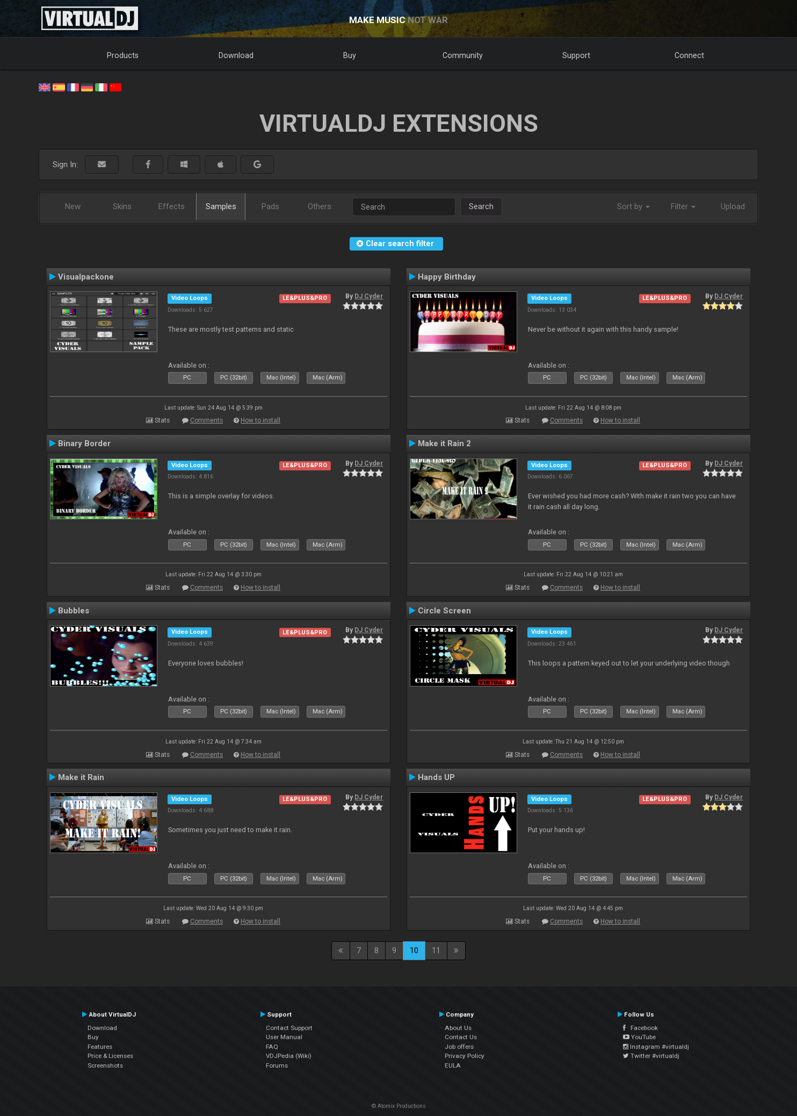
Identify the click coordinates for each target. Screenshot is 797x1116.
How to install (260, 420)
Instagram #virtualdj (656, 1046)
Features (100, 1046)
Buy (349, 55)
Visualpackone (86, 277)
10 (414, 950)
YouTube (639, 1037)
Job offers (459, 1046)
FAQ (272, 1046)
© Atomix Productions (399, 1106)
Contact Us (461, 1037)
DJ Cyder (368, 296)
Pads (270, 206)
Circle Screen (444, 611)
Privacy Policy (464, 1056)
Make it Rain (81, 777)
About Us (458, 1028)
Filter (683, 206)
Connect (689, 55)
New (73, 206)
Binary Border (84, 443)
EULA (453, 1065)
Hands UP (436, 777)
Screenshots (105, 1065)
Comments (206, 420)
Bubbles (73, 611)
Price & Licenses (110, 1056)
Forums (277, 1065)
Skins (122, 206)
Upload (733, 206)
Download (236, 55)
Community (463, 55)
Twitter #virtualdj (651, 1056)
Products (123, 55)
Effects (171, 206)
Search (481, 206)
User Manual (284, 1037)
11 (436, 950)
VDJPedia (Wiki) (288, 1056)
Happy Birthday (447, 277)
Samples (221, 206)
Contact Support (289, 1028)
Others (319, 206)
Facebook (640, 1028)
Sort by (633, 206)
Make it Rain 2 (444, 443)
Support (576, 55)
